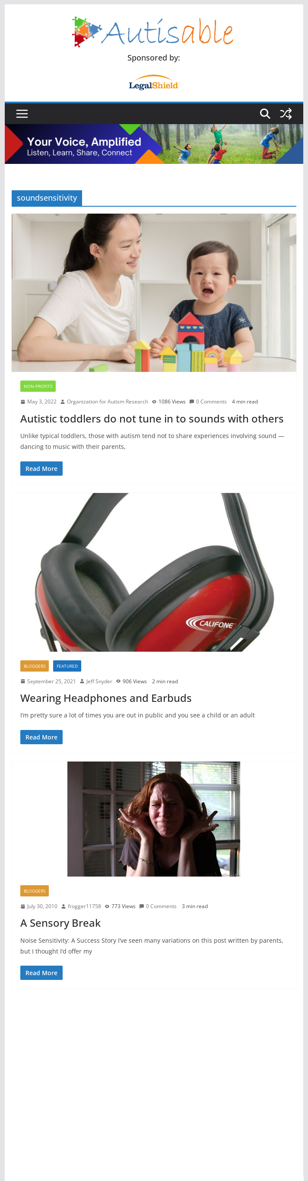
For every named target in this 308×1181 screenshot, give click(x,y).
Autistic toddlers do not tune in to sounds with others (152, 418)
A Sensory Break (60, 922)
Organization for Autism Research (107, 401)
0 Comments (208, 401)
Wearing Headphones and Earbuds (106, 698)
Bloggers (34, 666)
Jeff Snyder (99, 681)
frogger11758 (84, 906)
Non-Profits (38, 386)
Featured (67, 666)
